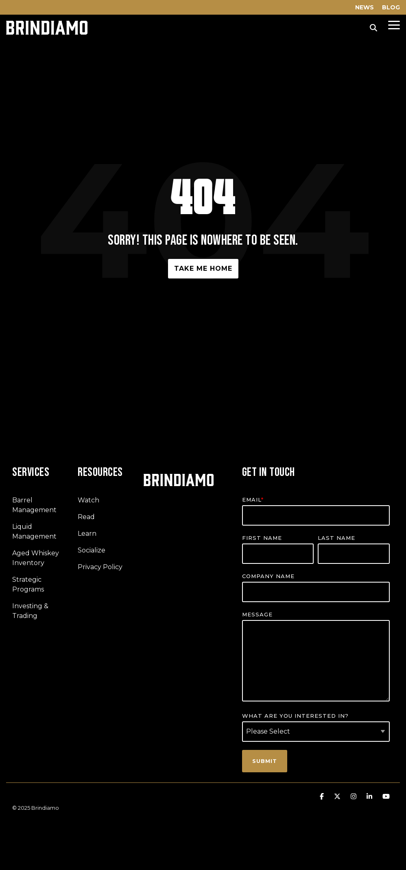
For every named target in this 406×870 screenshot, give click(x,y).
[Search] (373, 28)
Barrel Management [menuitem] (34, 505)
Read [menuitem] (86, 517)
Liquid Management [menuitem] (34, 531)
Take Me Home (203, 268)
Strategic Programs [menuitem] (28, 584)
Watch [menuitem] (88, 500)
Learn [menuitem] (87, 533)
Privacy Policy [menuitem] (100, 567)
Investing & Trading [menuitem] (31, 611)
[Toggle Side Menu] (394, 24)
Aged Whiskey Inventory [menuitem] (36, 558)
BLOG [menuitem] (391, 7)
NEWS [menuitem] (364, 7)
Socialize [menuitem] (91, 550)
